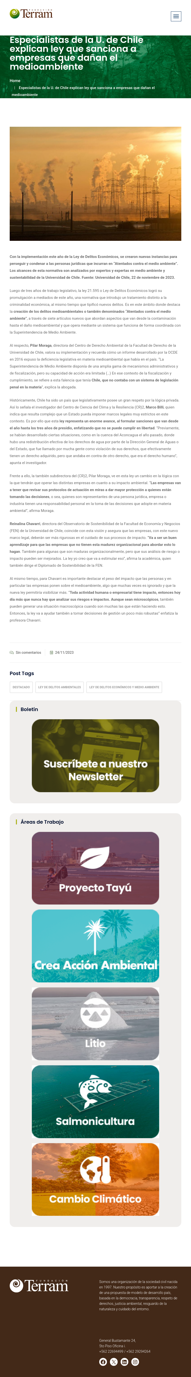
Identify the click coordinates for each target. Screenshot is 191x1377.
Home (15, 80)
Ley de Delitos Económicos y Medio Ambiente (124, 687)
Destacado (21, 687)
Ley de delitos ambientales (59, 687)
